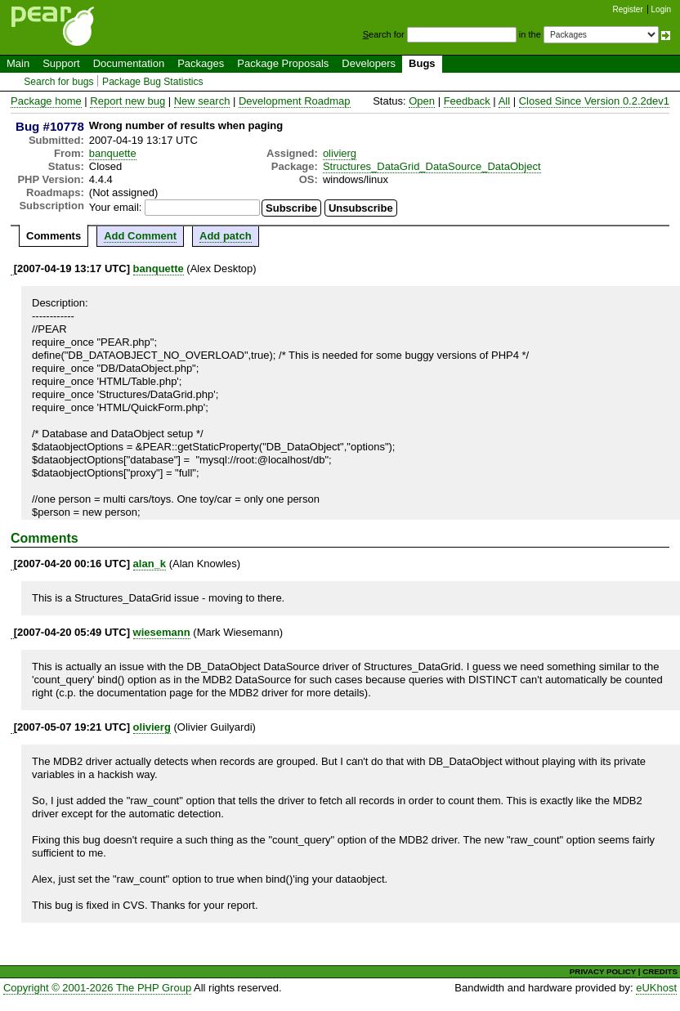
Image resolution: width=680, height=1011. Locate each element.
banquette (112, 153)
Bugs (422, 63)
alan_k (149, 563)
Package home (46, 101)
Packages (200, 63)
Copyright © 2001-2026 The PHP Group (97, 988)
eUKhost (656, 988)
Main (18, 63)
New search (202, 101)
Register (628, 9)
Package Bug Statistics (153, 81)
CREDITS (660, 971)
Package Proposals (283, 63)
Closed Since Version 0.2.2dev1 (594, 101)
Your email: (115, 207)
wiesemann (161, 632)
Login (661, 9)
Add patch (225, 236)
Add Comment (140, 236)
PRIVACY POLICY (603, 971)
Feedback (467, 101)
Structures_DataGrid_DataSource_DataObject (432, 166)
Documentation (128, 63)
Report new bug (127, 101)
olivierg (339, 153)
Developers (369, 63)
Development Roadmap (295, 101)
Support (61, 63)
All (504, 101)
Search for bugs (58, 81)
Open (422, 101)
